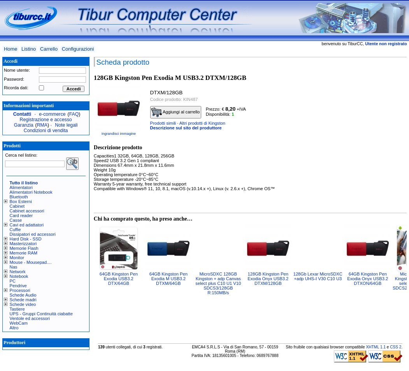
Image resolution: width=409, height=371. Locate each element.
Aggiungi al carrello (175, 112)
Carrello (49, 49)
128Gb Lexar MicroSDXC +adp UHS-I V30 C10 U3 (317, 276)
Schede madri (23, 299)
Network (18, 271)
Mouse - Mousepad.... (31, 262)
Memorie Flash (24, 248)
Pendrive (18, 285)
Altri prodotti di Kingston (202, 123)
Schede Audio (23, 295)
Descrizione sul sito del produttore (186, 127)
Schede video (23, 304)
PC (13, 281)
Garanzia (23, 125)
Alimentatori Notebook (31, 192)
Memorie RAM (23, 253)
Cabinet (17, 206)
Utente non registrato (386, 43)
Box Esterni (21, 201)
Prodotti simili (163, 123)
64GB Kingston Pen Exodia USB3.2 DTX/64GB (119, 279)
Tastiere (17, 309)
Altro (14, 327)
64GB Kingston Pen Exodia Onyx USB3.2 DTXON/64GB (367, 279)
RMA (42, 125)
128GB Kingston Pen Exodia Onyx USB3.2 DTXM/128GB (268, 279)
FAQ (74, 114)
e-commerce (52, 114)
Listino (28, 49)
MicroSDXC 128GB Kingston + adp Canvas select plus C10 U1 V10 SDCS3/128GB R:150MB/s (218, 283)
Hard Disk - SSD (26, 239)
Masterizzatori (23, 243)
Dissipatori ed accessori (33, 234)
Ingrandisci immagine (119, 134)
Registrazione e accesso (46, 119)
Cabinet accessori (27, 210)
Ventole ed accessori (30, 318)
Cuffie (15, 229)
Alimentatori (21, 187)
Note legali (66, 125)
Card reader (21, 215)
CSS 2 (395, 347)
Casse (16, 220)
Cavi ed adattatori (27, 225)
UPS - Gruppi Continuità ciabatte (41, 313)
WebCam (19, 323)
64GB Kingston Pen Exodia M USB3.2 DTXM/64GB (168, 279)
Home (10, 49)
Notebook (19, 276)
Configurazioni (78, 49)
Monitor (17, 257)
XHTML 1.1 (376, 347)
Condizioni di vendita (46, 130)
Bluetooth (19, 196)
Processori (20, 290)
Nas (14, 267)
